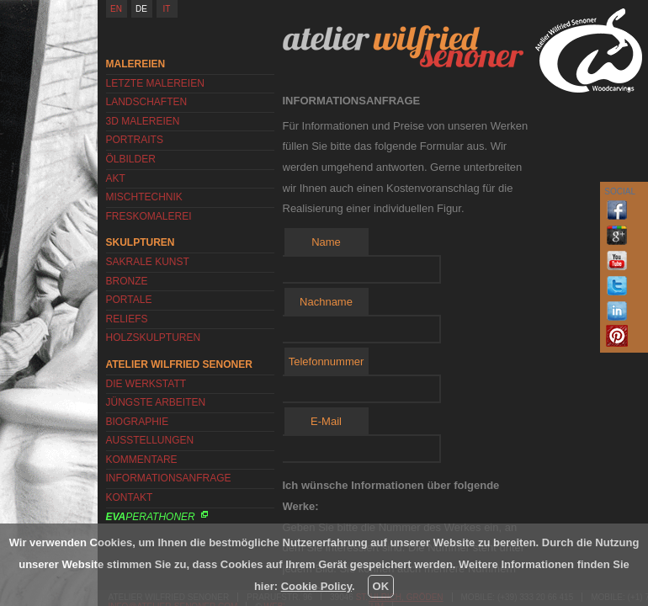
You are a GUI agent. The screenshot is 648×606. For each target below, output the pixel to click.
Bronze (127, 281)
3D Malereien (143, 121)
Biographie (137, 422)
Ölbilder (131, 159)
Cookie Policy (316, 586)
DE (141, 8)
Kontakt (129, 497)
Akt (115, 178)
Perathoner (150, 517)
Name (326, 242)
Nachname (326, 301)
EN (116, 8)
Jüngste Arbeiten (156, 402)
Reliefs (127, 319)
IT (167, 8)
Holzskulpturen (153, 337)
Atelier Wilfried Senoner (403, 46)
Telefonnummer (326, 361)
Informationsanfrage (168, 478)
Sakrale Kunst (147, 262)
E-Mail (326, 421)
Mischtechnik (144, 197)
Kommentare (142, 459)
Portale (129, 300)
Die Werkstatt (146, 384)
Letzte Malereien (155, 83)
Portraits (134, 140)
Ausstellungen (150, 440)
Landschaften (147, 102)
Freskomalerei (149, 216)
